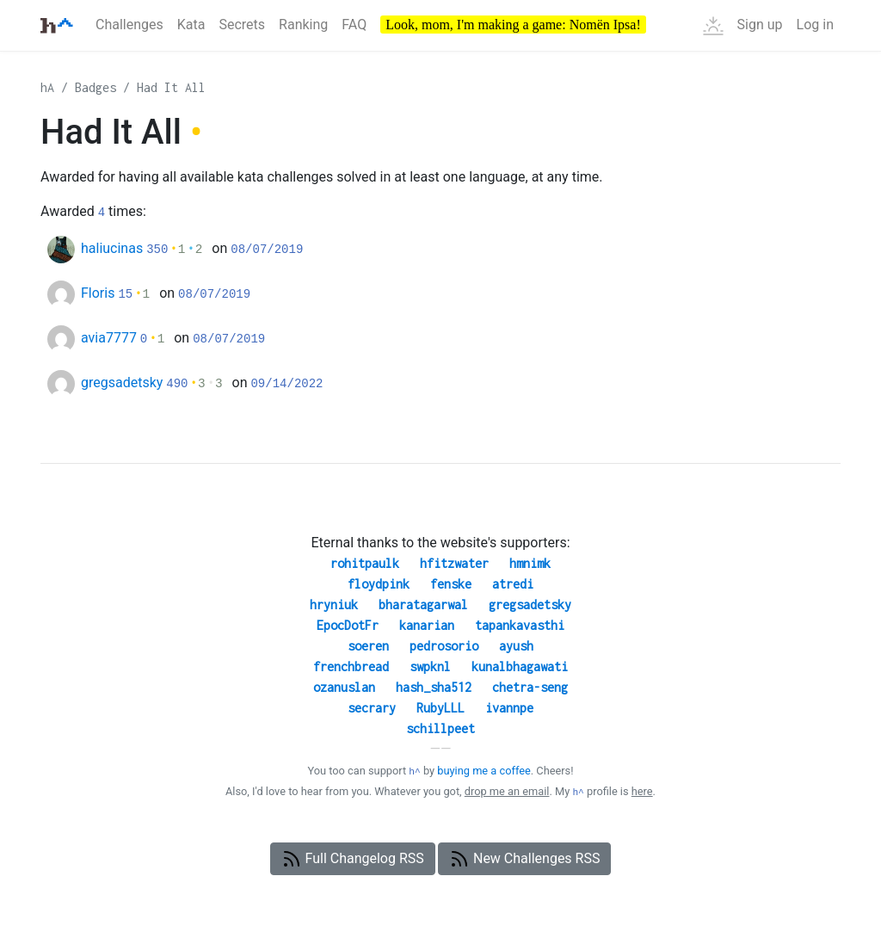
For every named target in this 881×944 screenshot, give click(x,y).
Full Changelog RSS (352, 858)
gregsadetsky (122, 382)
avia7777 (109, 338)
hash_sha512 (433, 687)
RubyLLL (440, 707)
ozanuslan (344, 687)
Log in (815, 24)
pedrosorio (444, 646)
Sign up (760, 24)
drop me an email (507, 791)
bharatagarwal (423, 604)
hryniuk (334, 604)
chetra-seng (530, 687)
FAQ (354, 24)
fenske (450, 584)
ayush (516, 646)
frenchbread (351, 666)
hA (47, 87)
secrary (372, 707)
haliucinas (112, 248)
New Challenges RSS (524, 858)
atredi (512, 584)
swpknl (430, 666)
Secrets (242, 24)
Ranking (303, 24)
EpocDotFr (348, 625)
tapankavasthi (519, 625)
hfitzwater (454, 563)
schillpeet (440, 728)
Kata (191, 24)
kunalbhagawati (519, 666)
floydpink (379, 584)
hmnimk (530, 563)
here (642, 791)
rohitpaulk (364, 563)
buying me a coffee (483, 770)
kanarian (426, 625)
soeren (368, 646)
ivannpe (509, 707)
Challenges (129, 24)
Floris (97, 293)
